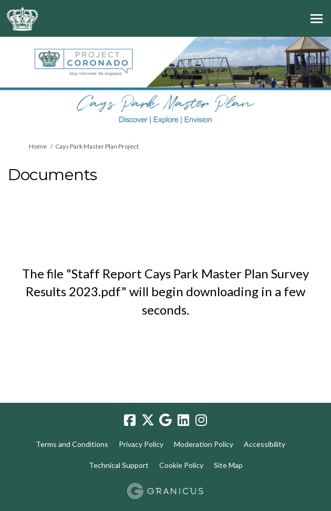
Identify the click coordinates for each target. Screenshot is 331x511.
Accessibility (264, 444)
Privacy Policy (141, 444)
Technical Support (119, 465)
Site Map (228, 465)
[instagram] (201, 420)
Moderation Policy (203, 444)
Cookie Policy (181, 465)
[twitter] (147, 420)
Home (38, 146)
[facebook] (129, 420)
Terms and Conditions (72, 444)
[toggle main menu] (316, 18)
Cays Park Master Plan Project (97, 146)
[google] (165, 420)
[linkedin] (183, 420)
